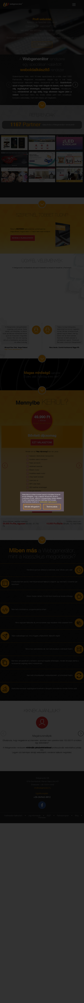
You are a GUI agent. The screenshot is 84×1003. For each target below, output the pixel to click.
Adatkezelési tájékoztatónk (48, 502)
